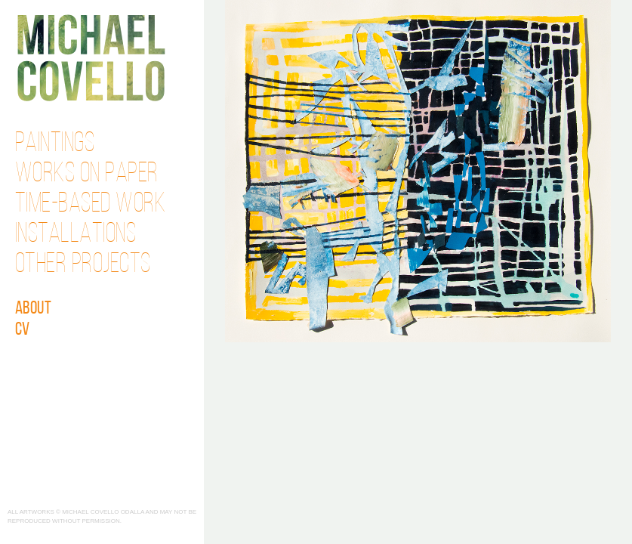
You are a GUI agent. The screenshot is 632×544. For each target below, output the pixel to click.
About (33, 309)
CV (22, 330)
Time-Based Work (90, 204)
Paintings (55, 144)
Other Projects (83, 265)
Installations (76, 235)
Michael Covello (91, 58)
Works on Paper (87, 174)
